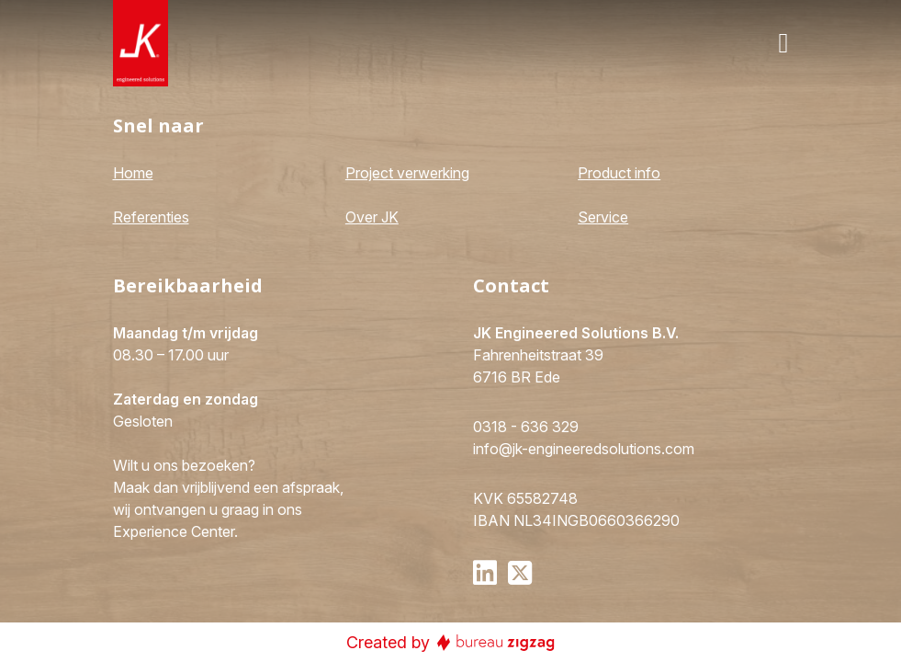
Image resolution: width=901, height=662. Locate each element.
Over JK (372, 217)
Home (133, 173)
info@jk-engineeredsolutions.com (583, 448)
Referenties (151, 217)
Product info (619, 173)
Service (603, 217)
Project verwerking (407, 173)
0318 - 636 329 (526, 426)
